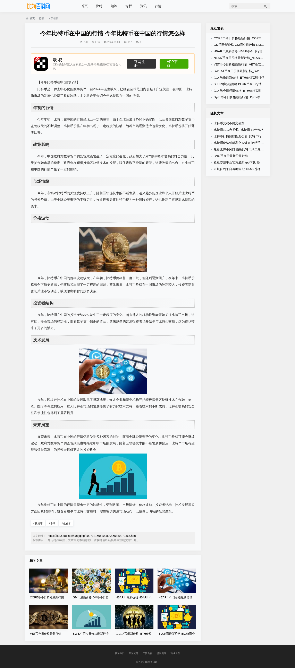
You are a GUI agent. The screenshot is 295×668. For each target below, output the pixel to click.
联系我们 (120, 653)
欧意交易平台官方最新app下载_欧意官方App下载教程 (250, 162)
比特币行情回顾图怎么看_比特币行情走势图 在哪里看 (250, 136)
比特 (99, 6)
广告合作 (147, 653)
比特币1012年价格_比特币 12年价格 (238, 129)
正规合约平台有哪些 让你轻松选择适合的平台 (245, 169)
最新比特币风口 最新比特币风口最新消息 (242, 149)
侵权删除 (161, 653)
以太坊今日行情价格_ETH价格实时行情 (241, 90)
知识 (114, 6)
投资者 (66, 523)
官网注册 (141, 64)
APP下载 (174, 64)
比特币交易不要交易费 (229, 123)
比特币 (38, 523)
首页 (84, 6)
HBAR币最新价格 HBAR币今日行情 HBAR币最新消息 (250, 51)
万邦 (84, 42)
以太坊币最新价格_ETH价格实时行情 (239, 77)
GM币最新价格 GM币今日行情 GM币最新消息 (245, 44)
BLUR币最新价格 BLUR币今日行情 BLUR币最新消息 (250, 84)
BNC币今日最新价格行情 (231, 156)
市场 (52, 523)
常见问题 (133, 653)
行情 (158, 6)
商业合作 (175, 653)
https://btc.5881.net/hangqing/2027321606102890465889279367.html (92, 535)
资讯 (143, 6)
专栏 (128, 6)
